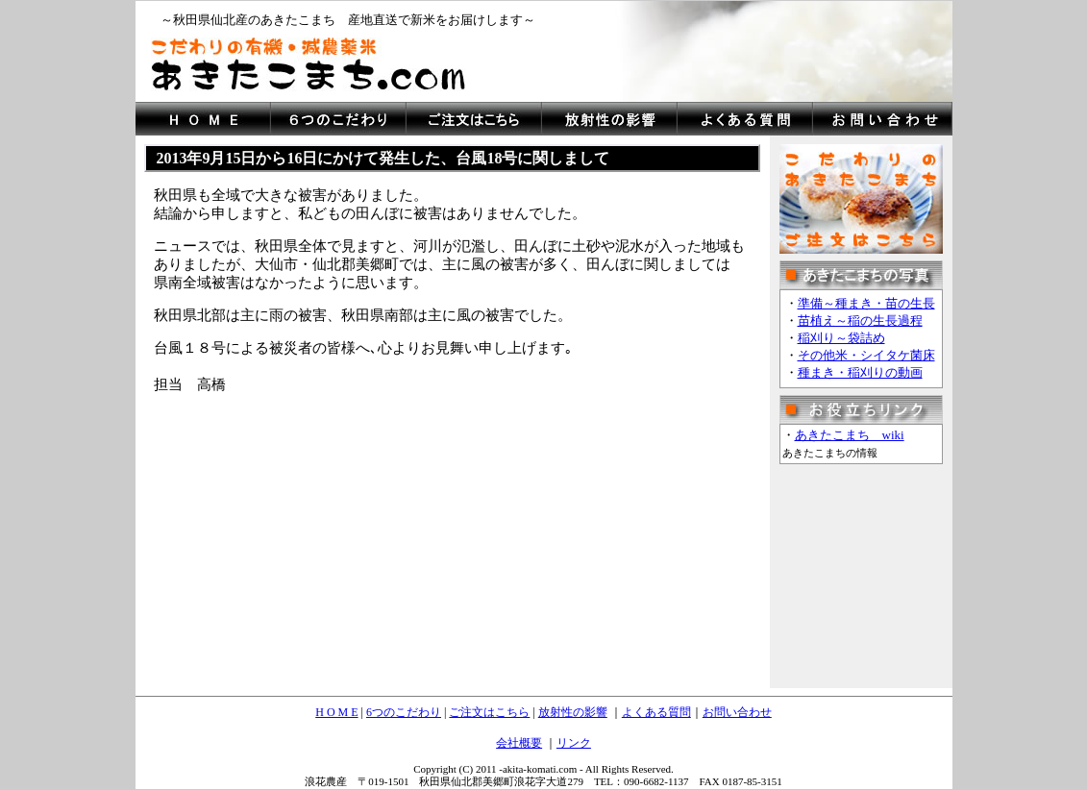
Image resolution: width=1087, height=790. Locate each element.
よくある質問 (656, 712)
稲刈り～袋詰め (841, 338)
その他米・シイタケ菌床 (866, 355)
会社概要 (519, 743)
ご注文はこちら (489, 712)
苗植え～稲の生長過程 (860, 320)
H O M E (336, 712)
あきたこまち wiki (849, 435)
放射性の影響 (572, 712)
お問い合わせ (737, 712)
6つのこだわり (403, 712)
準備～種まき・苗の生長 (866, 303)
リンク (573, 743)
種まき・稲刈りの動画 (860, 372)
